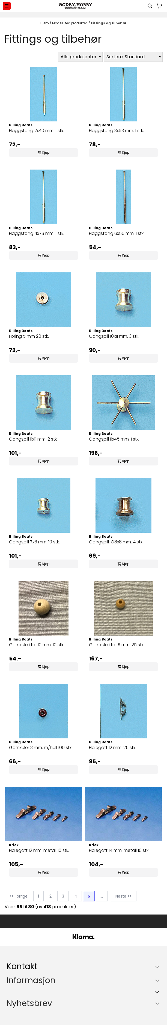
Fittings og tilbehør (109, 23)
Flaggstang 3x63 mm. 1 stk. (116, 130)
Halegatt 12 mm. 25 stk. (112, 747)
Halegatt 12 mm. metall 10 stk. (39, 850)
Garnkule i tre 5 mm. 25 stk (116, 645)
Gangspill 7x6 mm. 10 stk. (34, 542)
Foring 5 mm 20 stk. (29, 336)
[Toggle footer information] (158, 967)
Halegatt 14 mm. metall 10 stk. (119, 850)
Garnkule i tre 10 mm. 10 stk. (36, 645)
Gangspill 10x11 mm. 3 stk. (114, 336)
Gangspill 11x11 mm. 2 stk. (33, 439)
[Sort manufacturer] (80, 57)
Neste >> (123, 896)
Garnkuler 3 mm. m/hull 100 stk (40, 747)
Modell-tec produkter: (70, 23)
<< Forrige (18, 896)
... (101, 896)
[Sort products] (133, 57)
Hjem (45, 23)
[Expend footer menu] (158, 980)
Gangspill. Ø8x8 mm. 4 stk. (116, 542)
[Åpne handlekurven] (159, 6)
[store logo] (75, 6)
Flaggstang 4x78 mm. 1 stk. (36, 233)
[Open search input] (150, 6)
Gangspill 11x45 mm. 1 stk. (114, 439)
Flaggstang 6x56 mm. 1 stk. (116, 233)
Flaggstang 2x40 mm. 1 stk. (36, 130)
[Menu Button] (7, 6)
